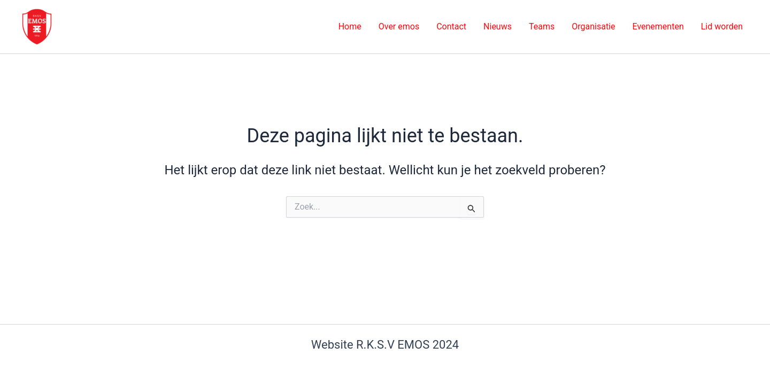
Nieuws (497, 26)
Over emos (399, 26)
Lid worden (722, 26)
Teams (542, 26)
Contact (451, 26)
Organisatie (593, 26)
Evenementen (657, 26)
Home (349, 26)
